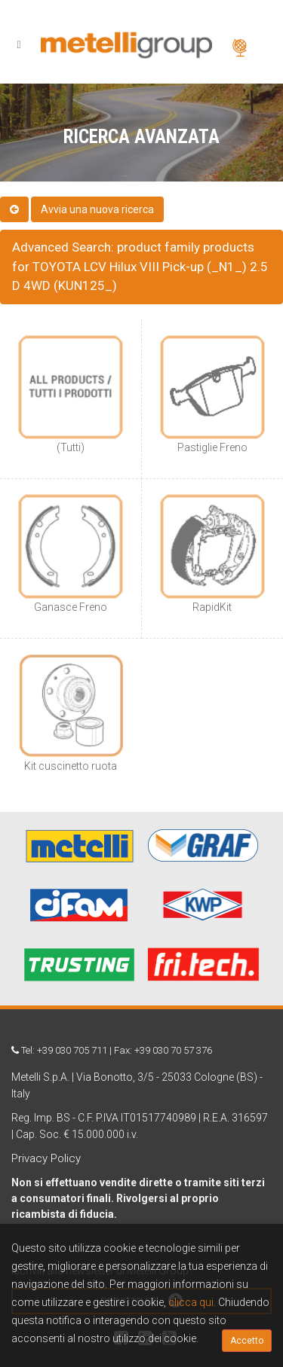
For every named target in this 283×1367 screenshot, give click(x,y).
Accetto (246, 1340)
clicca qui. (192, 1302)
